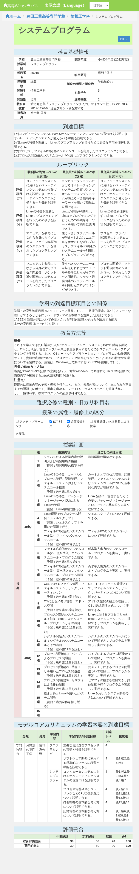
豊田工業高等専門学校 (45, 16)
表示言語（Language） (65, 5)
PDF (124, 39)
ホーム (13, 16)
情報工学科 (80, 16)
